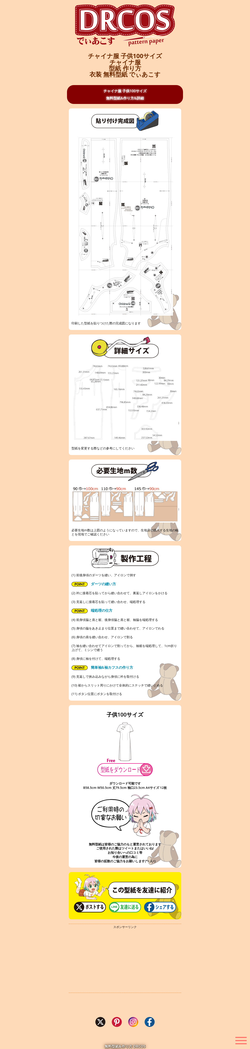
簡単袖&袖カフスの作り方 (102, 667)
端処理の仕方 (91, 610)
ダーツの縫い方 (93, 584)
